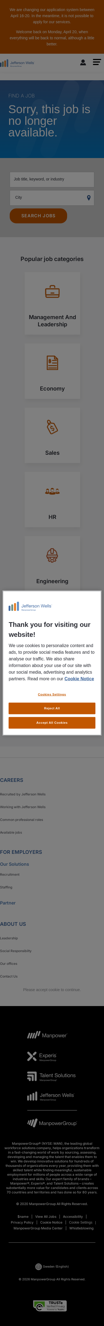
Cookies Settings (52, 694)
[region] (51, 663)
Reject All (52, 708)
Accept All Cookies (52, 722)
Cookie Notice (79, 678)
